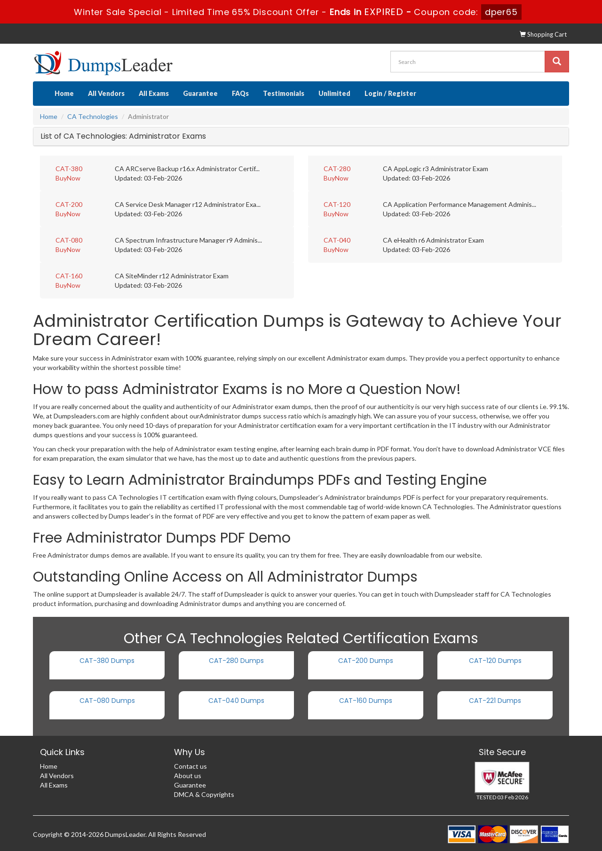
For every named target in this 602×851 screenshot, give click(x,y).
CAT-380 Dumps (107, 660)
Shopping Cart (543, 34)
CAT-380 (68, 169)
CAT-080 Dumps (107, 700)
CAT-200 (68, 204)
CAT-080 (68, 240)
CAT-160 (68, 276)
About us (187, 776)
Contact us (190, 766)
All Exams (154, 93)
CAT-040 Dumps (236, 700)
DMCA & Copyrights (204, 794)
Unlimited (334, 93)
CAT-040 (337, 240)
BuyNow (67, 178)
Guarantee (200, 93)
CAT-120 (337, 204)
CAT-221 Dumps (495, 700)
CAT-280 (337, 169)
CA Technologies (92, 116)
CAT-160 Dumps (365, 700)
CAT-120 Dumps (495, 660)
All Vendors (106, 93)
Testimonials (283, 93)
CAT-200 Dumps (365, 660)
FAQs (240, 93)
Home (64, 93)
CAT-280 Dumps (236, 660)
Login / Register (390, 93)
